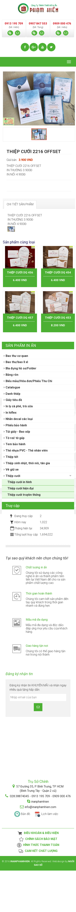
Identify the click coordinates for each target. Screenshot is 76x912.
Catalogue (12, 429)
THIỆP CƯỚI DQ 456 (20, 314)
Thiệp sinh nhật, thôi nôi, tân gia (27, 505)
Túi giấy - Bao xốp (17, 473)
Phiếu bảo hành (15, 467)
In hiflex (10, 454)
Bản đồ (25, 855)
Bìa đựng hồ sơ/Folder (20, 410)
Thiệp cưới (12, 517)
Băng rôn (11, 416)
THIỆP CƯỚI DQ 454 (58, 314)
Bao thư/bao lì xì (16, 403)
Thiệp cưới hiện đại (20, 530)
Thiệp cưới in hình (19, 523)
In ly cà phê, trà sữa (18, 448)
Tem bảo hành (14, 486)
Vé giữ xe (11, 511)
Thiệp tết (11, 498)
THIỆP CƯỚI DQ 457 (20, 359)
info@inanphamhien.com (40, 848)
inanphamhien (40, 843)
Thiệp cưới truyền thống (24, 536)
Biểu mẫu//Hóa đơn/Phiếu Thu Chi (28, 422)
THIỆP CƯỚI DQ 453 (58, 359)
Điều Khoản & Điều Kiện (38, 874)
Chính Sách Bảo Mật (38, 880)
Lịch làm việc (49, 855)
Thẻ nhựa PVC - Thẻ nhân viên (26, 492)
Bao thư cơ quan (16, 397)
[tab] (20, 204)
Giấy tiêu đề (13, 441)
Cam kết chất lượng (38, 892)
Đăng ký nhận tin (19, 715)
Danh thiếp (12, 435)
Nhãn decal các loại (18, 460)
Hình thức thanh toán (38, 886)
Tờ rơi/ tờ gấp (14, 479)
